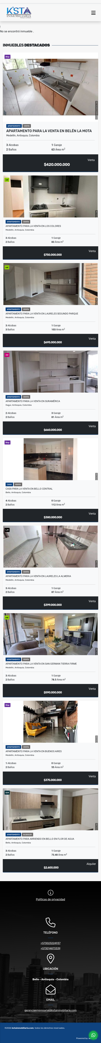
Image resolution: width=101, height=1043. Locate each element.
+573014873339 (50, 948)
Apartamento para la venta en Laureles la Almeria (38, 576)
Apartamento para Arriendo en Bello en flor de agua (40, 838)
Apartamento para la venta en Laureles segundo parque (42, 313)
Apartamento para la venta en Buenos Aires (34, 751)
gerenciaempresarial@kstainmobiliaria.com (50, 1010)
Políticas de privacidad (50, 899)
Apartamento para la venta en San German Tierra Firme (41, 663)
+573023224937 (50, 943)
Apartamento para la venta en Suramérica (33, 401)
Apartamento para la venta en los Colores (33, 226)
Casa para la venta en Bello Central (29, 488)
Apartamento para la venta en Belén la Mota (49, 131)
